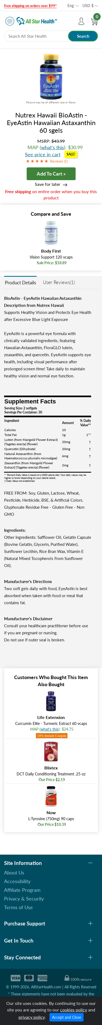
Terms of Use (18, 907)
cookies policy (73, 1009)
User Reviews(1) (59, 282)
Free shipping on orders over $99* (30, 6)
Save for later (47, 184)
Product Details (20, 282)
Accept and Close (66, 1017)
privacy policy (31, 1017)
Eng (70, 5)
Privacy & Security (24, 899)
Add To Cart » (51, 174)
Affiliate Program (22, 890)
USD (88, 5)
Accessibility (17, 881)
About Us (14, 873)
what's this (52, 147)
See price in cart (42, 154)
